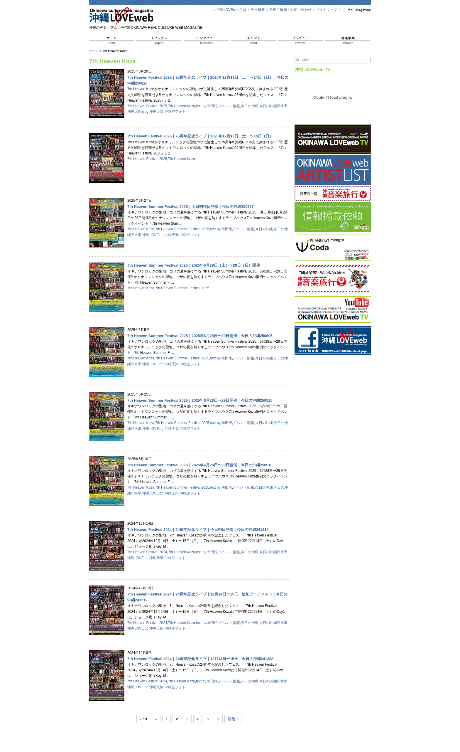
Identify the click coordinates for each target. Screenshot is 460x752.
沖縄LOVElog (137, 112)
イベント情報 (229, 106)
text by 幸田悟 (207, 106)
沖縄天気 (156, 112)
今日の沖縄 (249, 106)
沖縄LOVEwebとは (231, 10)
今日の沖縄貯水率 (273, 106)
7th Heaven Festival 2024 (147, 552)
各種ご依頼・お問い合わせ (290, 10)
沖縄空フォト (175, 112)
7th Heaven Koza (181, 106)
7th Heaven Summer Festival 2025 (182, 229)
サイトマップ (326, 10)
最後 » (233, 719)
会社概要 (258, 10)
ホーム (94, 51)
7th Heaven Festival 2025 (147, 106)
